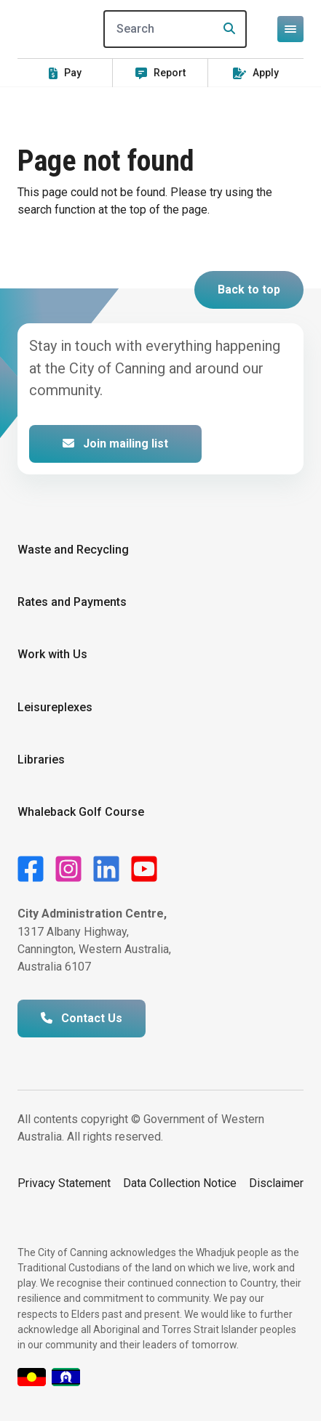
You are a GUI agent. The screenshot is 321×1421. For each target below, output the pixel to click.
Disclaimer (276, 1183)
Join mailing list (115, 443)
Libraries (41, 759)
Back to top (249, 289)
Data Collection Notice (180, 1183)
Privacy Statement (64, 1183)
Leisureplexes (54, 707)
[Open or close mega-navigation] (290, 29)
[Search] (175, 29)
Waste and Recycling (73, 549)
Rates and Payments (72, 602)
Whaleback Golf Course (80, 812)
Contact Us (81, 1018)
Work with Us (52, 654)
